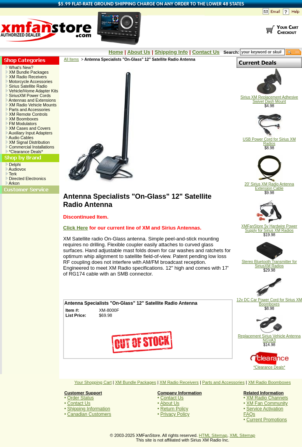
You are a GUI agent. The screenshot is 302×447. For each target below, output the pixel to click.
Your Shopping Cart (93, 382)
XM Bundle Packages (27, 72)
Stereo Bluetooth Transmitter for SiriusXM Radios (269, 262)
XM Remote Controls (27, 114)
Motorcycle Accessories (29, 81)
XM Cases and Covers (28, 128)
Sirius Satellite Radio (26, 86)
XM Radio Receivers (26, 76)
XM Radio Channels (267, 398)
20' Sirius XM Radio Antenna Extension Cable (269, 184)
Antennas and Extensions (31, 100)
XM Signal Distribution (28, 142)
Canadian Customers (89, 414)
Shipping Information (88, 409)
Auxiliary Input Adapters (29, 133)
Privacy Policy (175, 414)
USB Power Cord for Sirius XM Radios (269, 140)
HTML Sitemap (213, 435)
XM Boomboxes (22, 119)
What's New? (19, 67)
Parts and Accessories (28, 109)
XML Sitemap (242, 435)
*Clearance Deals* (24, 151)
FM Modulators (21, 123)
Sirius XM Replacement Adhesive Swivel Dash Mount (269, 98)
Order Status (80, 398)
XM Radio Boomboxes (269, 382)
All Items (71, 59)
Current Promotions (266, 419)
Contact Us (205, 52)
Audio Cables (20, 137)
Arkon (12, 183)
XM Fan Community (267, 403)
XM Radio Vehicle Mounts (31, 104)
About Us (138, 52)
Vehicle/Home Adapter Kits (32, 90)
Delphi (13, 164)
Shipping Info (171, 52)
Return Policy (174, 409)
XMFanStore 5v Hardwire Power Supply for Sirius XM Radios (269, 227)
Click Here (75, 228)
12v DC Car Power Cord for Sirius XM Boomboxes (269, 300)
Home (116, 52)
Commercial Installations (30, 147)
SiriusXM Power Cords (28, 95)
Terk (11, 173)
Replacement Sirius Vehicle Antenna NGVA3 (269, 336)
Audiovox (16, 169)
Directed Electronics (26, 178)
